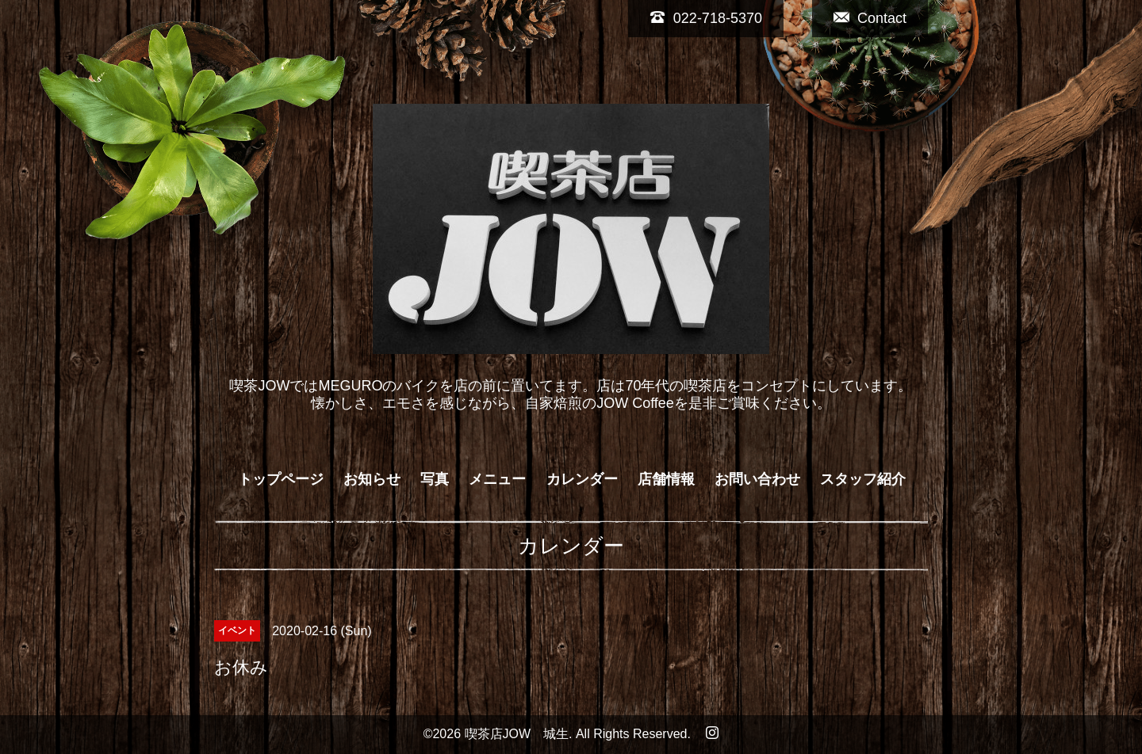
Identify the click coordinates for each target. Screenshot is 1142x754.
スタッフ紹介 (863, 479)
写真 (434, 479)
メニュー (497, 479)
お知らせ (371, 479)
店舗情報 (666, 479)
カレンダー (582, 479)
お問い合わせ (757, 479)
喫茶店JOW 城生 (517, 734)
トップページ (281, 479)
